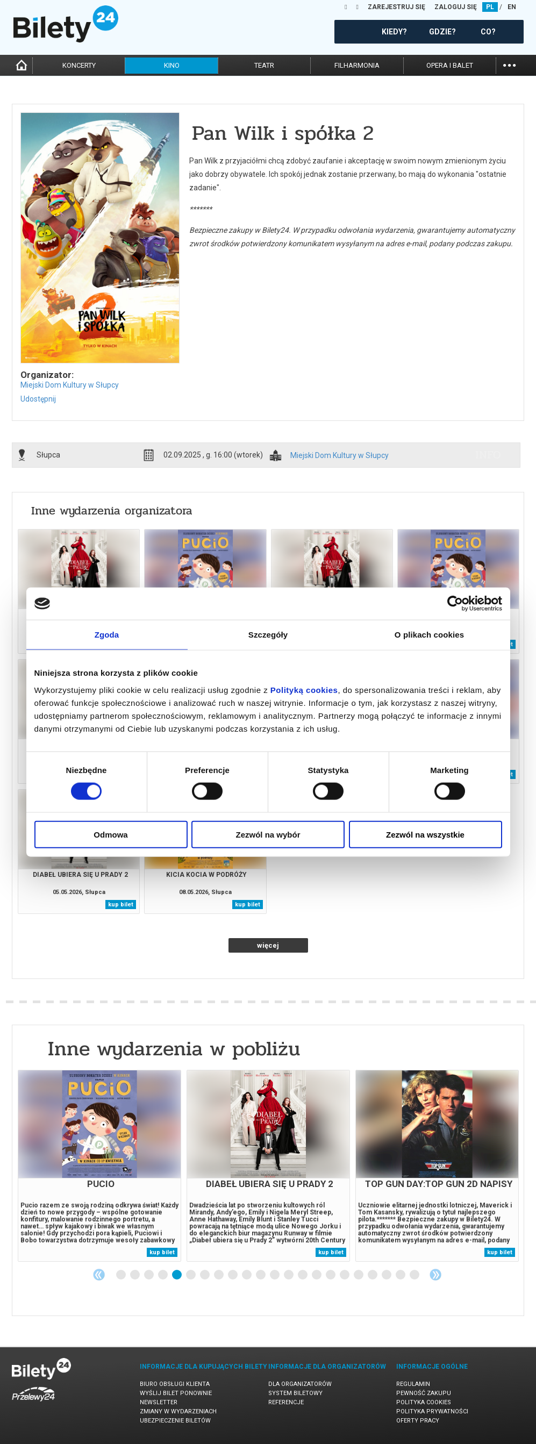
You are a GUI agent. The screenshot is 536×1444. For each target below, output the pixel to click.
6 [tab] (191, 1275)
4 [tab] (163, 1275)
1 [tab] (121, 1275)
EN (512, 7)
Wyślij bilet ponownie (176, 1393)
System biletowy (295, 1393)
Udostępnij (38, 399)
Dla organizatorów (300, 1384)
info (488, 455)
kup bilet (120, 904)
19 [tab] (373, 1275)
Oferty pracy (417, 1420)
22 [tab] (415, 1275)
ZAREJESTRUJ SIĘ (396, 7)
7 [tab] (205, 1275)
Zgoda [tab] (107, 634)
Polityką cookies (304, 689)
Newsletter (158, 1402)
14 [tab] (303, 1275)
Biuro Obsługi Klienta (175, 1384)
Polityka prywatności (432, 1411)
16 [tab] (331, 1275)
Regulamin (413, 1384)
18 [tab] (359, 1275)
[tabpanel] (99, 1166)
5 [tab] (177, 1275)
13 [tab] (289, 1275)
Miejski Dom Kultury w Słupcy (69, 385)
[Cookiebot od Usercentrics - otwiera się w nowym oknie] (455, 604)
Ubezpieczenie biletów (175, 1420)
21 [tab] (401, 1275)
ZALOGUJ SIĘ (455, 7)
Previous (99, 1275)
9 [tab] (233, 1275)
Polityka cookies (423, 1402)
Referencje (286, 1402)
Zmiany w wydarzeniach (178, 1411)
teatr (264, 65)
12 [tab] (275, 1275)
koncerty (79, 65)
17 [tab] (345, 1275)
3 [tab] (149, 1275)
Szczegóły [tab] (268, 634)
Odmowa (110, 834)
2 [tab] (135, 1275)
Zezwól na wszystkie (425, 834)
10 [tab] (247, 1275)
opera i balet (449, 65)
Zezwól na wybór (267, 834)
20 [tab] (387, 1275)
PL (490, 7)
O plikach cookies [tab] (429, 634)
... (509, 64)
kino (172, 65)
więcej (268, 945)
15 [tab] (317, 1275)
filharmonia (357, 65)
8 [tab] (219, 1275)
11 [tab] (261, 1275)
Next (435, 1275)
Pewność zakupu (423, 1393)
